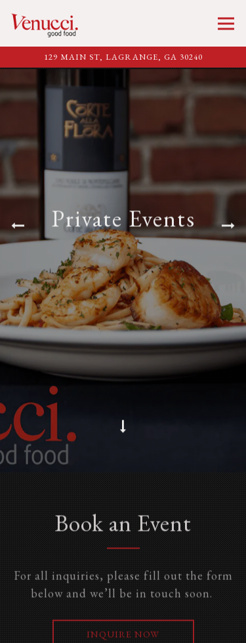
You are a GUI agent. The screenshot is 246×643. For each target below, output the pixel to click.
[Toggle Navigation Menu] (226, 23)
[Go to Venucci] (123, 57)
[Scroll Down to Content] (123, 427)
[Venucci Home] (48, 23)
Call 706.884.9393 (123, 627)
